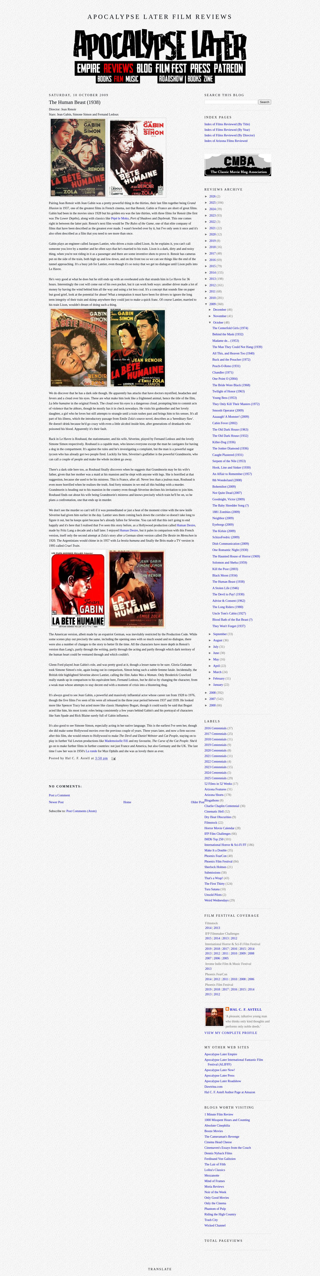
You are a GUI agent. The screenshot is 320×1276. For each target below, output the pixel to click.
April (217, 666)
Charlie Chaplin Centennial (221, 806)
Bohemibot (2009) (224, 486)
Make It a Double (215, 850)
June (216, 653)
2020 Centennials (215, 750)
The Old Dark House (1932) (230, 435)
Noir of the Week (215, 1192)
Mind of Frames (214, 1181)
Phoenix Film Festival (218, 861)
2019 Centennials (215, 745)
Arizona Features (215, 789)
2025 (212, 202)
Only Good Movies (216, 1197)
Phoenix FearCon (215, 856)
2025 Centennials (215, 778)
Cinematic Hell (214, 811)
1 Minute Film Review (218, 1114)
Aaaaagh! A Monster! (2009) (230, 416)
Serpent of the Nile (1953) (229, 461)
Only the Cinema (215, 1203)
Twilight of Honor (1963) (228, 391)
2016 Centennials (215, 728)
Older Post (197, 802)
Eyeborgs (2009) (223, 524)
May (216, 659)
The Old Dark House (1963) (230, 429)
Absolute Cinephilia (217, 1125)
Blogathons (211, 800)
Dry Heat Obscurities (218, 817)
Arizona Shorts (214, 795)
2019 (212, 240)
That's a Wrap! (213, 878)
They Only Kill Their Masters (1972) (236, 404)
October (218, 322)
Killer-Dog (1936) (224, 442)
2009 (212, 304)
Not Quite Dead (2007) (227, 493)
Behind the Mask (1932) (227, 334)
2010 (212, 298)
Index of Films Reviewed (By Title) (227, 124)
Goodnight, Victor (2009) (228, 499)
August (218, 640)
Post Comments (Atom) (81, 811)
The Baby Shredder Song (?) (230, 505)
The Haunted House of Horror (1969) (236, 556)
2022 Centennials (215, 761)
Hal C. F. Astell (246, 1009)
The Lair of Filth (215, 1164)
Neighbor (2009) (223, 518)
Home (127, 802)
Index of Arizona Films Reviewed (226, 141)
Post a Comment (59, 795)
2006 (217, 958)
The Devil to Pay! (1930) (228, 594)
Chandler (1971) (222, 372)
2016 (212, 260)
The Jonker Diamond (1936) (230, 448)
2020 (212, 234)
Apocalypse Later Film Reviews (159, 16)
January (218, 684)
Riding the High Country (220, 1214)
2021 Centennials (215, 756)
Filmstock (210, 822)
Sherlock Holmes (215, 867)
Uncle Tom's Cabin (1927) (229, 613)
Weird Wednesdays (216, 900)
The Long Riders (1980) (227, 607)
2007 (212, 699)
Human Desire (186, 525)
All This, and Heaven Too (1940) (233, 353)
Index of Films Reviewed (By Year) (227, 129)
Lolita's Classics (214, 1170)
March (217, 672)
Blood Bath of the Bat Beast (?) (232, 619)
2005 (225, 958)
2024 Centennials (215, 772)
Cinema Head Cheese (218, 1142)
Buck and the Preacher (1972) (231, 359)
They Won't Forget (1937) (228, 626)
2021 (212, 228)
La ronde (91, 751)
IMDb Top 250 (213, 839)
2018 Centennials (215, 739)
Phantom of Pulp (215, 1208)
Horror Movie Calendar (219, 828)
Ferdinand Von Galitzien (220, 1159)
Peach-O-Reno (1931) (226, 366)
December (220, 309)
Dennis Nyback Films (218, 1153)
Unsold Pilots (213, 894)
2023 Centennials (215, 767)
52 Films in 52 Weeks (218, 783)
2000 (212, 705)
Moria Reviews (214, 1186)
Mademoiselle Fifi (116, 741)
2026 (212, 196)
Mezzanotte (211, 1175)
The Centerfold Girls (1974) (230, 328)
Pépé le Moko (120, 218)
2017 (212, 253)
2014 (212, 272)
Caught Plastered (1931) (227, 455)
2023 (212, 215)
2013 (212, 278)
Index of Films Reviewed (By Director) (229, 135)
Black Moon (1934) (225, 575)
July (216, 646)
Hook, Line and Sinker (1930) (231, 467)
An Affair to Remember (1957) (232, 474)
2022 (212, 221)
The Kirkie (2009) (224, 531)
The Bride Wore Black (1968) (231, 385)
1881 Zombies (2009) (226, 512)
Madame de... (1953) (225, 340)
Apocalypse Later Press (219, 1075)
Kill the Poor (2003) (225, 569)
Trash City (211, 1220)
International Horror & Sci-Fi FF (225, 845)
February (219, 678)
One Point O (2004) (225, 378)
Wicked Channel (215, 1225)
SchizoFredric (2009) (226, 537)
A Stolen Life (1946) (225, 588)
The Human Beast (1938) (74, 102)
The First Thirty (214, 883)
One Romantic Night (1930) (230, 550)
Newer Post (56, 802)
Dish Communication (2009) (230, 543)
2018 (212, 247)
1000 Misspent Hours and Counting (227, 1120)
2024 (212, 209)
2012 (212, 285)
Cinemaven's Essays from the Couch (227, 1147)
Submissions (212, 872)
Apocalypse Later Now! (219, 1070)
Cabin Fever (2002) (224, 423)
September (220, 634)
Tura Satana (212, 889)
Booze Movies (213, 1131)
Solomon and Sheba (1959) (229, 562)
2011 (212, 291)
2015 (212, 266)
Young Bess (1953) (224, 397)
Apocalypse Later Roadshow (222, 1081)
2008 (212, 692)
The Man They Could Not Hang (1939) (237, 347)
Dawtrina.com (213, 1086)
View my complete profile (230, 1033)
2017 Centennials (215, 733)
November (220, 316)
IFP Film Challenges (217, 833)
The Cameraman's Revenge (221, 1136)
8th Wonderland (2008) (227, 480)
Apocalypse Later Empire (220, 1054)
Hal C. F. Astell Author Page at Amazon (229, 1092)
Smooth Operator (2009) (228, 410)
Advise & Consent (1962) (228, 600)
